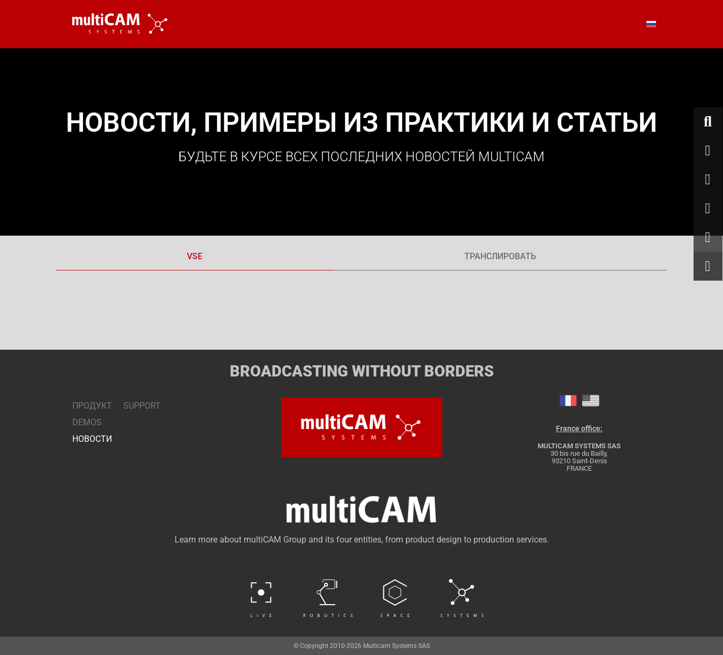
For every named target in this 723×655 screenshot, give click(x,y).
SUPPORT (142, 406)
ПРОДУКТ (87, 406)
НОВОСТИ (87, 439)
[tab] (195, 256)
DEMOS (87, 422)
